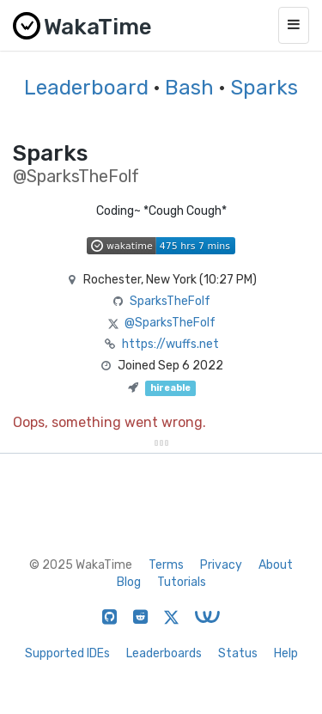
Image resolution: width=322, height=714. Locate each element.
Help (286, 653)
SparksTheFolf (170, 301)
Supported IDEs (67, 653)
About (275, 565)
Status (238, 653)
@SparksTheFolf (170, 322)
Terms (166, 565)
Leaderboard (86, 88)
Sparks (264, 88)
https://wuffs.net (170, 344)
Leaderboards (164, 653)
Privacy (221, 565)
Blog (129, 582)
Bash (189, 88)
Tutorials (181, 582)
